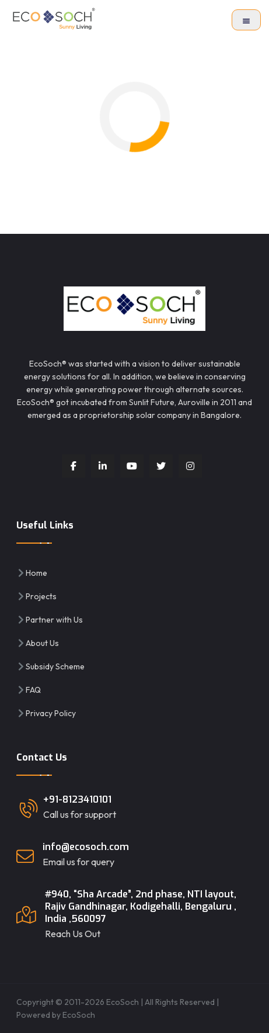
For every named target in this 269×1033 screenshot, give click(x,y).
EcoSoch (78, 1015)
